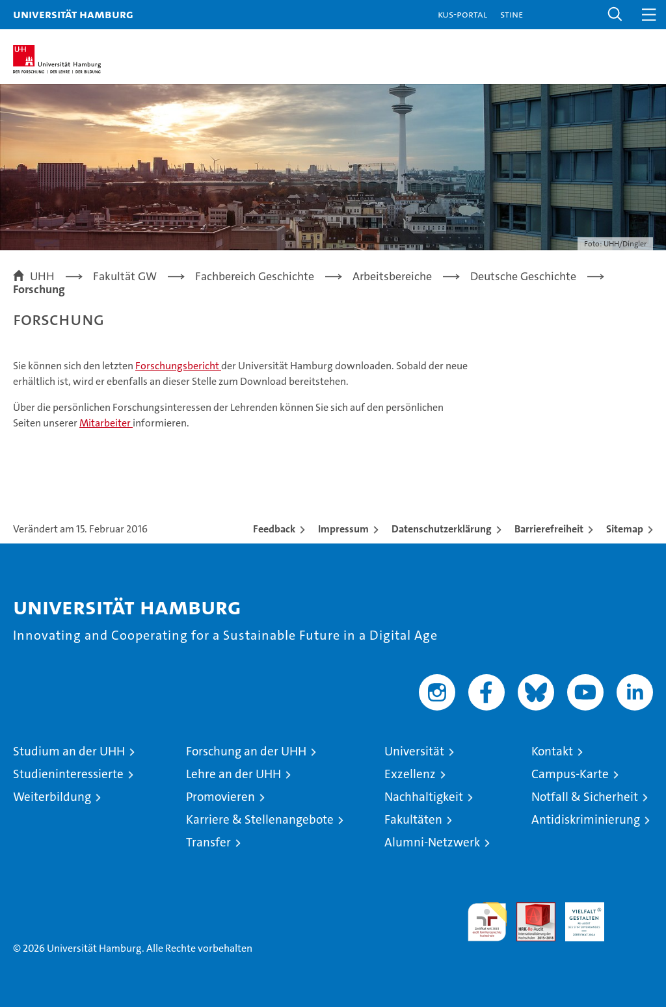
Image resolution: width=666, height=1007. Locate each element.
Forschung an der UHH (246, 751)
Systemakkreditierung (633, 909)
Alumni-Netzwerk (432, 842)
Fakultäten (413, 819)
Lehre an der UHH (233, 774)
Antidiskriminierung (585, 819)
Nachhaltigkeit (423, 797)
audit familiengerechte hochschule (487, 921)
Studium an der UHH (69, 751)
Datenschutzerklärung (442, 529)
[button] (615, 14)
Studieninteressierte (68, 774)
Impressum (343, 529)
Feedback (274, 529)
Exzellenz (410, 774)
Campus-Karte (570, 774)
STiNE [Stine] (511, 14)
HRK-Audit (577, 916)
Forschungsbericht (178, 366)
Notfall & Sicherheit (584, 797)
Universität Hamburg (73, 14)
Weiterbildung (52, 797)
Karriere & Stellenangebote (260, 819)
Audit (528, 909)
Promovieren (220, 797)
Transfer (208, 842)
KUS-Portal (462, 14)
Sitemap (624, 529)
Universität (414, 751)
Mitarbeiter (106, 423)
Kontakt (552, 751)
